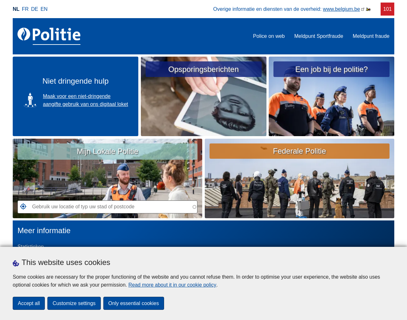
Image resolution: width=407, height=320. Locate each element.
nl (16, 9)
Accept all (29, 303)
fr (25, 9)
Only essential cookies (133, 303)
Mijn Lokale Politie (107, 151)
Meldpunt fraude (371, 36)
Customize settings (73, 303)
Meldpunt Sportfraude (318, 36)
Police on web (269, 36)
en (43, 9)
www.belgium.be (341, 9)
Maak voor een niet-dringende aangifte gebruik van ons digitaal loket (85, 100)
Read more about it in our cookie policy (172, 285)
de (34, 9)
